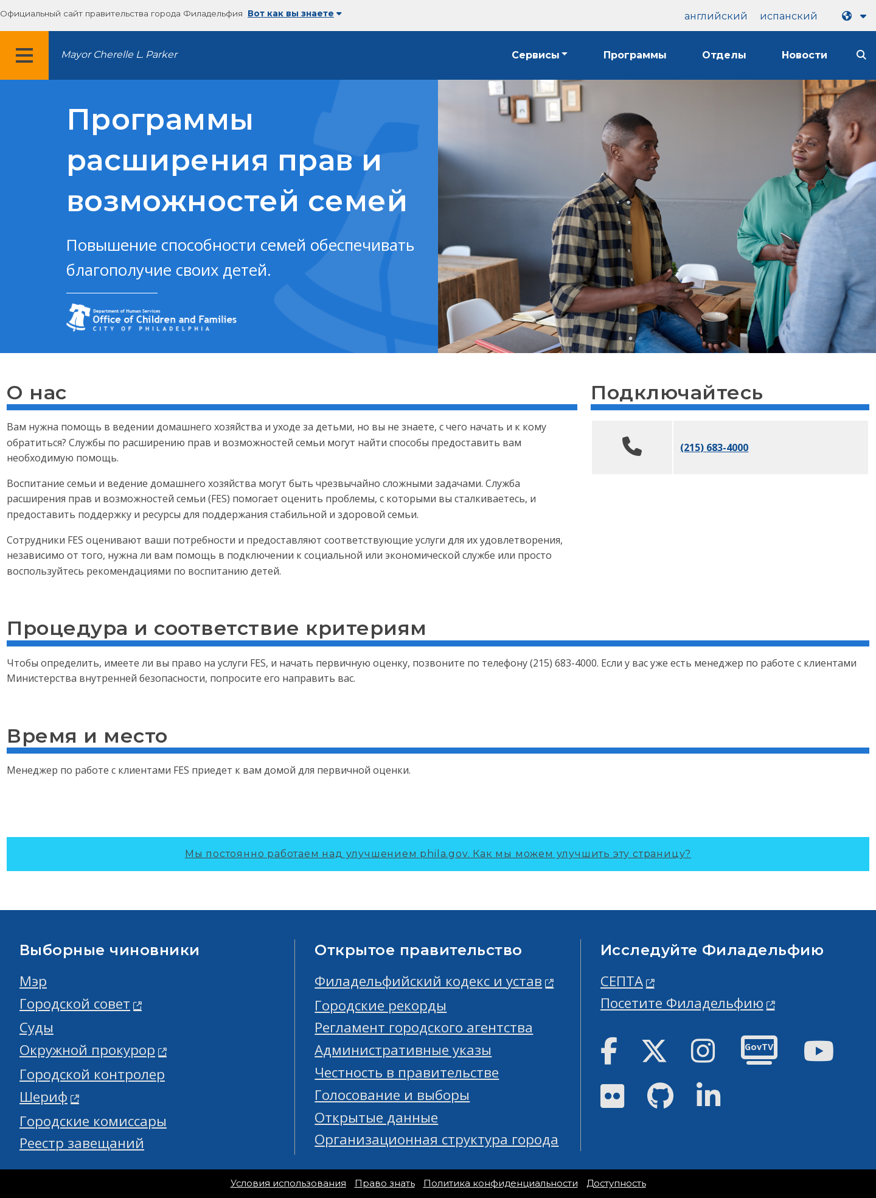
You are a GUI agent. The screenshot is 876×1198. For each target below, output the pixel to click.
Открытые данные (376, 1117)
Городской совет (74, 1003)
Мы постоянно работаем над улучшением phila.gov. (438, 854)
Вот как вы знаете (295, 13)
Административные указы (403, 1049)
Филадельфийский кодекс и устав (428, 981)
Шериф (43, 1096)
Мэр (33, 981)
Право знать (385, 1183)
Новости (804, 55)
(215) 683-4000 (714, 447)
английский (716, 16)
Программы (635, 55)
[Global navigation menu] (24, 55)
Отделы (724, 55)
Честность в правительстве (407, 1072)
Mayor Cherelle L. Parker (119, 54)
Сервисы (536, 55)
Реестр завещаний (81, 1142)
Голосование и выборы (392, 1094)
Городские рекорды (381, 1005)
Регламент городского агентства (424, 1027)
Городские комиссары (93, 1121)
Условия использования (288, 1183)
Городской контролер (92, 1074)
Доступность (616, 1183)
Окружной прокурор (87, 1049)
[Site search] (861, 55)
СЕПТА (621, 981)
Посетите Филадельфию (681, 1002)
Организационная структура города (436, 1139)
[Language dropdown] (856, 16)
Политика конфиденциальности (500, 1183)
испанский (789, 16)
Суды (36, 1027)
